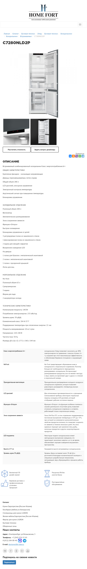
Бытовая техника (28, 33)
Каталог (15, 33)
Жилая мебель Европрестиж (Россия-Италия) (20, 516)
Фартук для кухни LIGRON (13, 519)
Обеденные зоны (10, 526)
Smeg (39, 33)
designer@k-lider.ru (16, 544)
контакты (15, 529)
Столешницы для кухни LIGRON (15, 513)
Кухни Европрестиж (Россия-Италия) (17, 506)
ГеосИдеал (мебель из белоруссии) (16, 509)
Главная (7, 33)
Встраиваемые (25, 36)
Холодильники (66, 33)
